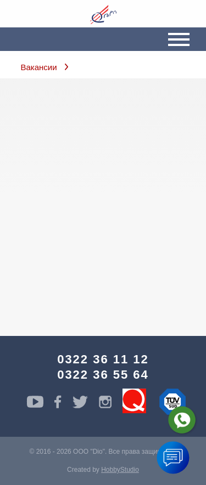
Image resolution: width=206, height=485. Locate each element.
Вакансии (39, 67)
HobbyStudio (120, 469)
